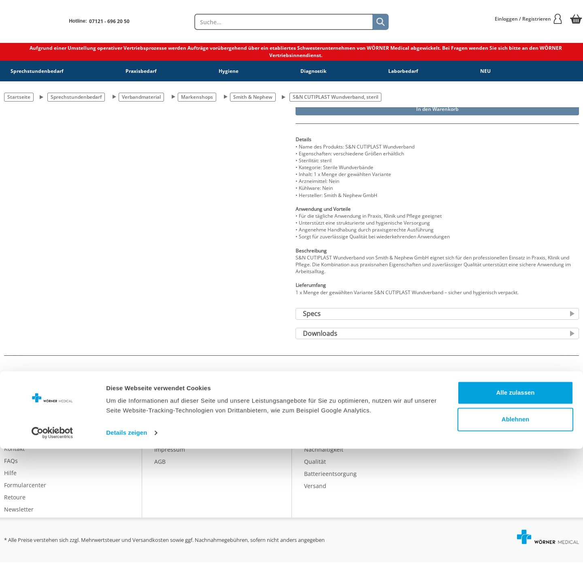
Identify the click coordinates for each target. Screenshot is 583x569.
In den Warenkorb (437, 109)
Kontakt (14, 455)
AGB (160, 468)
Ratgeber (316, 444)
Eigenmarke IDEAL (328, 431)
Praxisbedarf (141, 71)
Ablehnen (515, 539)
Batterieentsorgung (330, 480)
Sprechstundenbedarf (37, 71)
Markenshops (197, 96)
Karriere (165, 431)
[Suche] (380, 22)
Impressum (169, 456)
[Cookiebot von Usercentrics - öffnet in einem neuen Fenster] (52, 553)
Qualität (315, 468)
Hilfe (10, 480)
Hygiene (228, 71)
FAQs (11, 467)
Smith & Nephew (252, 96)
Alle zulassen (515, 513)
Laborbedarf (403, 71)
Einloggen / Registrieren (529, 19)
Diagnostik (313, 71)
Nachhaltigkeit (323, 456)
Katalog (314, 419)
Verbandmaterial (141, 96)
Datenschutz (171, 444)
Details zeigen (126, 553)
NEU (485, 71)
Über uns (166, 419)
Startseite (18, 96)
